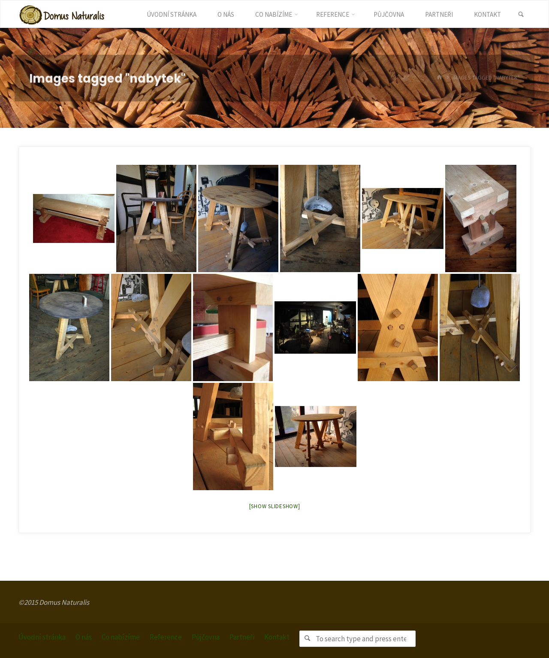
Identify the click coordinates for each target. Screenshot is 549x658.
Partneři (241, 637)
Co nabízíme (121, 637)
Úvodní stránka (42, 637)
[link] (521, 14)
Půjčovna (206, 637)
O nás (83, 637)
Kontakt (277, 637)
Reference (166, 637)
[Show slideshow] (274, 506)
